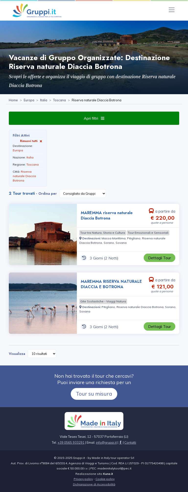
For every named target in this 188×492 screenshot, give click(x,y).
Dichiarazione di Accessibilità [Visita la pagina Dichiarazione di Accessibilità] (94, 484)
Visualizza (17, 353)
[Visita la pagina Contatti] (130, 442)
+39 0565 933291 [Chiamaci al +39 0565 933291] (71, 442)
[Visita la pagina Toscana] (59, 100)
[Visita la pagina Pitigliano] (134, 238)
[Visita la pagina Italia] (43, 100)
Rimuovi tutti (31, 141)
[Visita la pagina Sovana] (121, 243)
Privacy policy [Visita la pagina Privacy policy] (83, 479)
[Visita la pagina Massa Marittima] (114, 238)
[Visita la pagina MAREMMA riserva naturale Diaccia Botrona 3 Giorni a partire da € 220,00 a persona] (43, 234)
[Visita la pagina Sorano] (109, 243)
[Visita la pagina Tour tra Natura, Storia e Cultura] (102, 232)
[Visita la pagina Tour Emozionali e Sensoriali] (148, 232)
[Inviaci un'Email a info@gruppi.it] (106, 442)
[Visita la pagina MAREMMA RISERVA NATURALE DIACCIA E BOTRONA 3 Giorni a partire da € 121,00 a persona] (43, 303)
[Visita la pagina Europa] (29, 100)
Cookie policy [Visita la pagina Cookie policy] (105, 479)
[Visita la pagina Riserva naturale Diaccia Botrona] (140, 307)
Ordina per (47, 193)
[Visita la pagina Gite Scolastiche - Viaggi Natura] (103, 301)
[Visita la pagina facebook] (120, 442)
